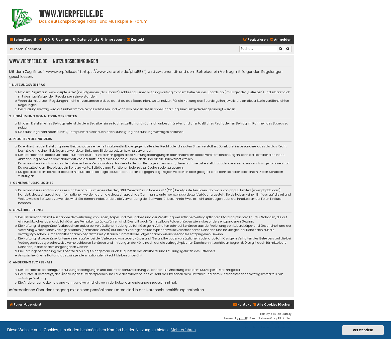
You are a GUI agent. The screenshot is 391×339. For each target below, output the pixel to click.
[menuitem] (44, 39)
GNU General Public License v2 (142, 190)
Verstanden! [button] (363, 330)
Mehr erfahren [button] (183, 330)
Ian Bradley (284, 314)
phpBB (243, 318)
